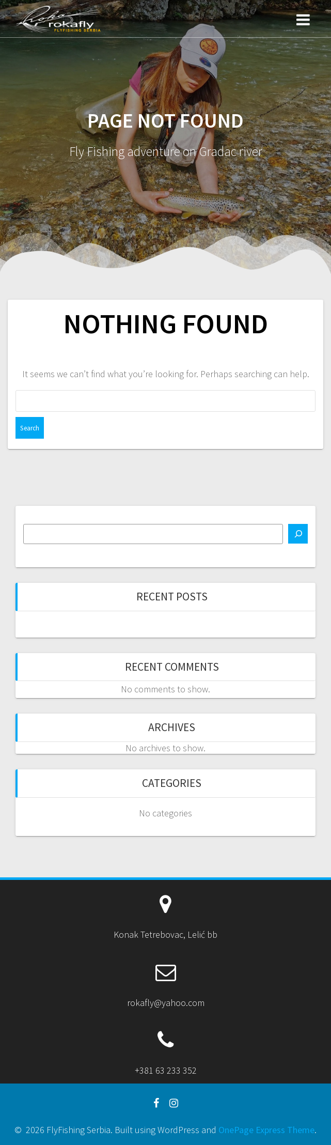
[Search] (298, 534)
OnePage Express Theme (266, 1130)
